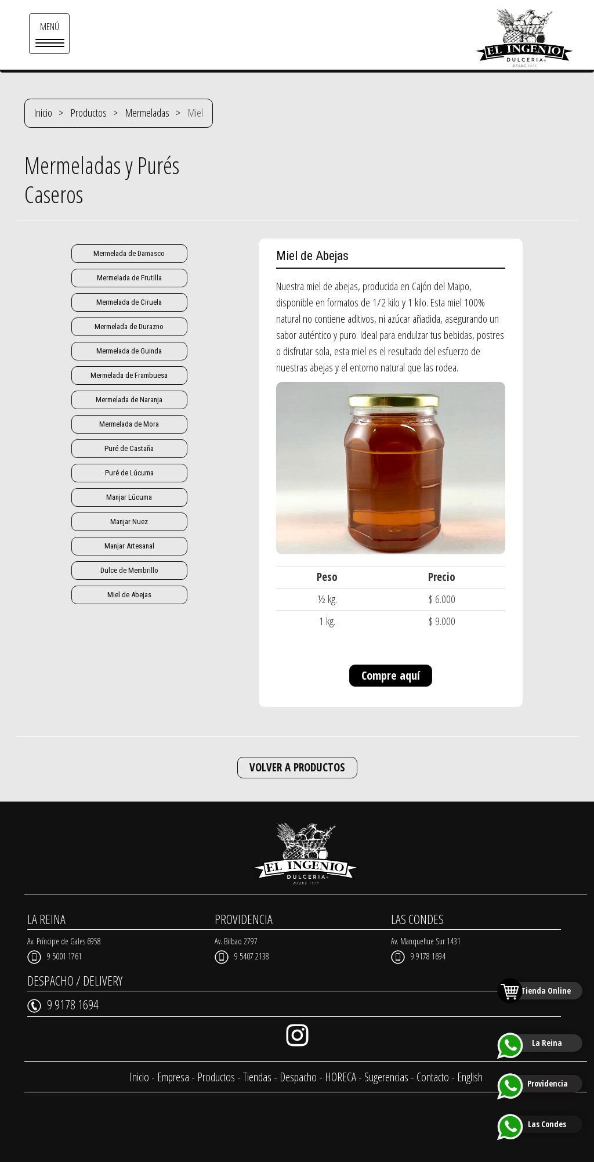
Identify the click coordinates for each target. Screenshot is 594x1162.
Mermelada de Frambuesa (129, 375)
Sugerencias (386, 1077)
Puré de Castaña (129, 448)
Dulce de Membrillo (129, 570)
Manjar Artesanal (129, 546)
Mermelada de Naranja (129, 399)
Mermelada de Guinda (129, 351)
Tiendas (257, 1077)
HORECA (340, 1077)
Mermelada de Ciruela (129, 302)
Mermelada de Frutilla (129, 277)
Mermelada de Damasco (129, 253)
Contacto (432, 1077)
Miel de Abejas (129, 594)
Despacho (298, 1077)
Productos (89, 112)
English (470, 1077)
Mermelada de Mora (129, 424)
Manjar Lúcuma (129, 497)
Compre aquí (390, 675)
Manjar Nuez (129, 521)
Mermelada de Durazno (129, 326)
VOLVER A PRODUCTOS (297, 767)
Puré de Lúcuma (129, 472)
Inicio (43, 112)
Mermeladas (147, 112)
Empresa (173, 1077)
